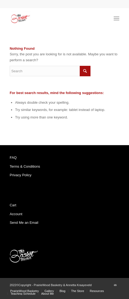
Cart (13, 205)
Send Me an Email (24, 223)
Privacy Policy (21, 175)
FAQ (13, 158)
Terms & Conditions (25, 166)
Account (16, 214)
